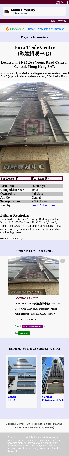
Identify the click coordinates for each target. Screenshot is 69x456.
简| (62, 2)
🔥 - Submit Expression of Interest (34, 29)
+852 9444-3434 (24, 333)
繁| (57, 2)
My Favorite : (59, 21)
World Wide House (44, 205)
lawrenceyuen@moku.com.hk (32, 326)
